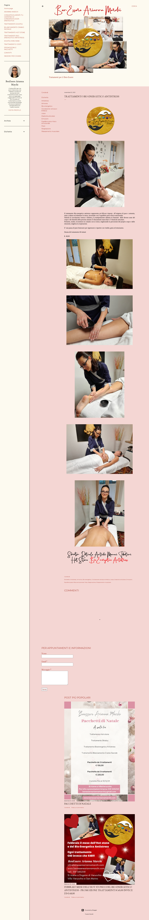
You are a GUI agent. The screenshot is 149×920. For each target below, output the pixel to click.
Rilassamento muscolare (50, 131)
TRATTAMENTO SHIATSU (13, 24)
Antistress (45, 101)
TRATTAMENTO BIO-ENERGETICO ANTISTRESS (14, 37)
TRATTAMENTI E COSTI (12, 44)
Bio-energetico (46, 106)
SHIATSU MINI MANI (12, 41)
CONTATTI (8, 53)
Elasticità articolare (48, 116)
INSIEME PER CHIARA (12, 56)
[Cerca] (134, 6)
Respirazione (46, 129)
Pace (43, 126)
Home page (54, 82)
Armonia (44, 103)
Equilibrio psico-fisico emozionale (48, 122)
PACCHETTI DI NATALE (77, 803)
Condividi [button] (44, 92)
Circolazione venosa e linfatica (101, 579)
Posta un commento (77, 807)
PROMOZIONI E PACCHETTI (10, 48)
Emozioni (44, 119)
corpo (43, 113)
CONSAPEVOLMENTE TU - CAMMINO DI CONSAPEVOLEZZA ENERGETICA (14, 18)
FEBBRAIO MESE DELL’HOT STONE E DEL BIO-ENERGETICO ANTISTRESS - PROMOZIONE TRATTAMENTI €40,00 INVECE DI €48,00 (98, 890)
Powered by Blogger (89, 910)
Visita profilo (14, 110)
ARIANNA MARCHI (67, 82)
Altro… (78, 82)
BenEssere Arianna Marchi (15, 83)
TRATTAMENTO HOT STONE (14, 32)
